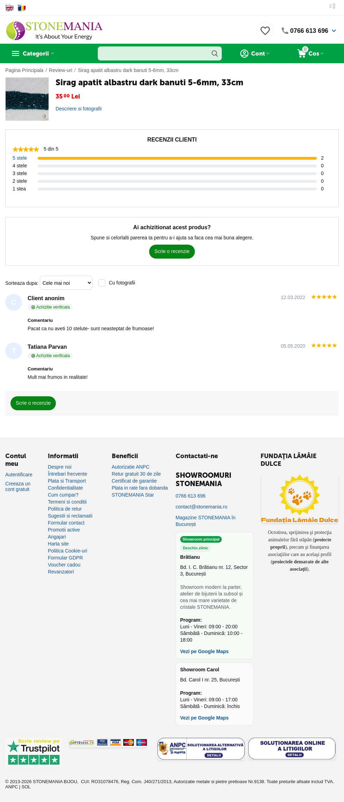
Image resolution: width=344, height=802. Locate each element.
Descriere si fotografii (79, 108)
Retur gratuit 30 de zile (136, 474)
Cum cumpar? (63, 495)
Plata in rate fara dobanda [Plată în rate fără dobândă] (140, 488)
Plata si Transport (67, 481)
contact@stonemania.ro (201, 507)
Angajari (57, 537)
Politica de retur (65, 509)
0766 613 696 (309, 30)
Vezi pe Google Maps (204, 651)
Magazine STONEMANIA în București (206, 521)
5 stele (20, 158)
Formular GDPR (65, 558)
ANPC (11, 786)
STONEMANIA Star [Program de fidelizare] (133, 495)
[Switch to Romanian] (21, 7)
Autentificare (18, 474)
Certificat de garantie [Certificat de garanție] (134, 481)
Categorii (37, 53)
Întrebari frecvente (67, 474)
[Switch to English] (9, 7)
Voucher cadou (64, 565)
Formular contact (66, 523)
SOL (26, 786)
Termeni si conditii (67, 502)
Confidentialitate (65, 488)
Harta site (58, 544)
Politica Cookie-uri (67, 551)
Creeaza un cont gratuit (17, 486)
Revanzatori (61, 572)
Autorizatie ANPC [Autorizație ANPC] (130, 467)
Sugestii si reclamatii (70, 516)
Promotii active (64, 530)
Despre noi (60, 467)
